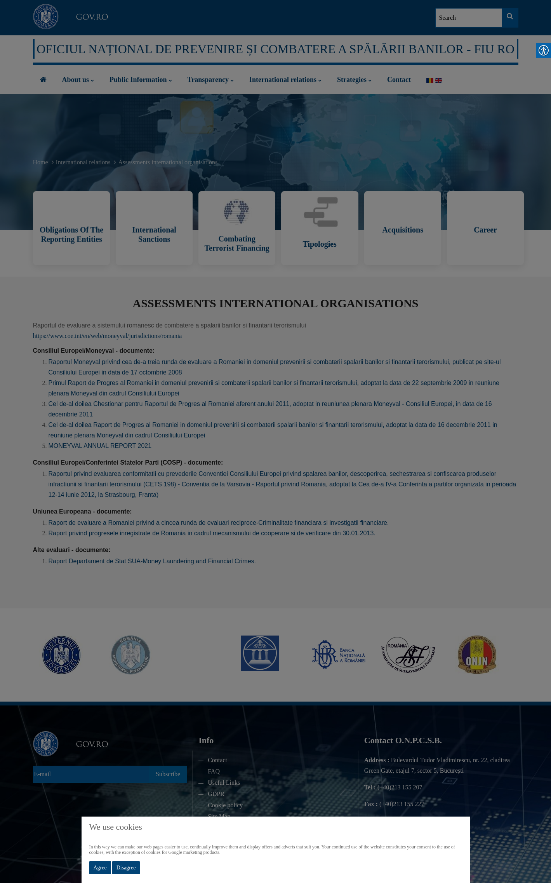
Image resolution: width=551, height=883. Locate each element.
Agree (100, 868)
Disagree (126, 868)
